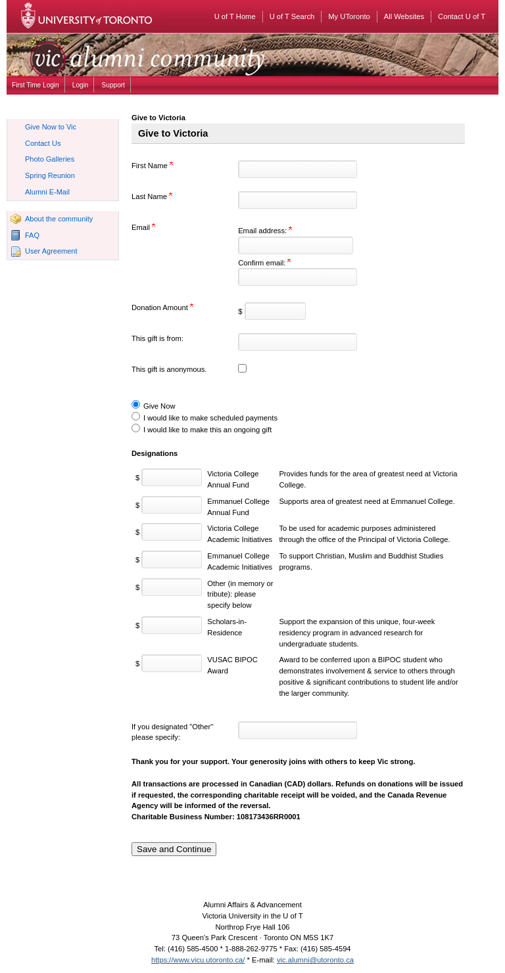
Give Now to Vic (50, 127)
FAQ (32, 235)
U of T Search (292, 16)
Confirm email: (264, 263)
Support (113, 85)
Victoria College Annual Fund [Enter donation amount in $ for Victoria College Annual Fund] (232, 479)
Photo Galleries (49, 159)
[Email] (295, 245)
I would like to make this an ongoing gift (207, 430)
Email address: (265, 231)
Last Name (152, 196)
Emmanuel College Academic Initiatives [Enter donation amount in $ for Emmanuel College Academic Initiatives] (239, 561)
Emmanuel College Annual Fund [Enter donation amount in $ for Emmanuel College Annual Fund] (238, 506)
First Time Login (35, 85)
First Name (152, 166)
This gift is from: (157, 338)
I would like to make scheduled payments (210, 418)
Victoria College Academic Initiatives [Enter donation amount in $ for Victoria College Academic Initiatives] (239, 533)
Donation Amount (162, 307)
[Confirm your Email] (297, 277)
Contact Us (42, 143)
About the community (59, 219)
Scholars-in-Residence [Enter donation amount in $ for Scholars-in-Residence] (227, 627)
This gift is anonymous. (169, 369)
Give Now (159, 406)
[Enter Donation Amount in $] (275, 311)
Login (80, 85)
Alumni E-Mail (47, 192)
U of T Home (235, 16)
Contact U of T (461, 16)
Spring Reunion (50, 175)
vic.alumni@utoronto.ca (315, 960)
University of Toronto (95, 16)
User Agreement (51, 251)
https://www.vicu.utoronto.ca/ (198, 960)
